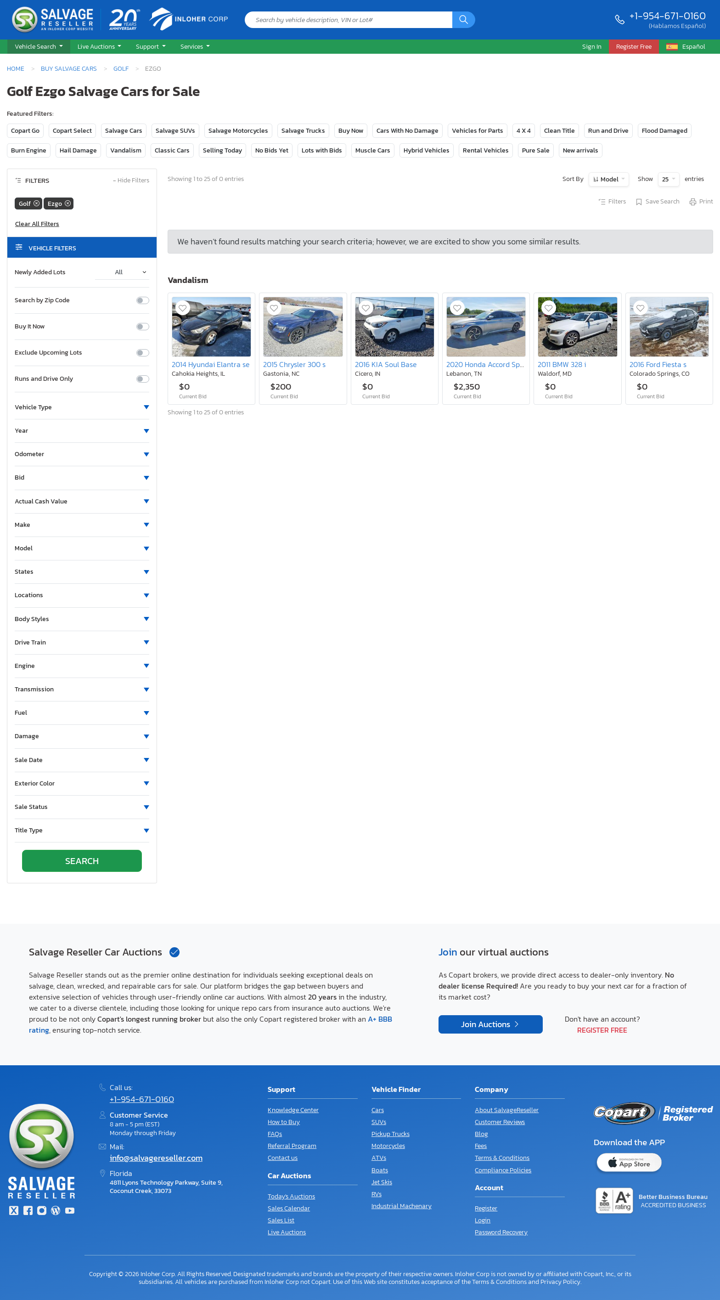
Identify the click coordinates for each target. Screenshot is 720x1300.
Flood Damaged (664, 131)
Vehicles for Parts (477, 131)
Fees (481, 1146)
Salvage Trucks (303, 131)
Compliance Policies (503, 1170)
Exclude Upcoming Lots (48, 353)
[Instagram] (42, 1211)
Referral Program (292, 1146)
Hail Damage (78, 150)
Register (486, 1208)
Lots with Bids (322, 150)
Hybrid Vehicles (427, 150)
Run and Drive (608, 131)
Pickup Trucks (390, 1134)
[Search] (463, 19)
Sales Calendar (289, 1208)
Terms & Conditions (502, 1158)
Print (700, 202)
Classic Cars (172, 150)
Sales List (281, 1220)
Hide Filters (131, 180)
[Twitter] (14, 1211)
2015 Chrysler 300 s (294, 364)
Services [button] (192, 46)
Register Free (602, 1029)
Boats (379, 1170)
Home (15, 68)
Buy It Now (30, 326)
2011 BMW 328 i (562, 364)
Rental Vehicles (486, 150)
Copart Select (72, 131)
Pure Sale (536, 150)
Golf (121, 68)
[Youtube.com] (70, 1211)
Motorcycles (388, 1146)
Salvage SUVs (175, 131)
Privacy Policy (560, 1281)
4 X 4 (524, 131)
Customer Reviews (500, 1122)
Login (482, 1220)
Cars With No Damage (408, 131)
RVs (376, 1194)
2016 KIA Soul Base (386, 364)
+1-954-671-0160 (668, 15)
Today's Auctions (291, 1196)
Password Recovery (501, 1232)
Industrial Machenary (401, 1206)
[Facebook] (27, 1211)
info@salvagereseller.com (156, 1158)
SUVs (378, 1122)
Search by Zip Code (42, 300)
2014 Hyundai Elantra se (211, 364)
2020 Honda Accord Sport (487, 364)
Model (609, 179)
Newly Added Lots (40, 272)
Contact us (283, 1158)
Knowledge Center (293, 1110)
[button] (38, 47)
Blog (481, 1134)
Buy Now (350, 131)
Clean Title (559, 131)
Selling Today (222, 150)
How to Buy (284, 1122)
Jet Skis (381, 1182)
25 (666, 179)
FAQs (275, 1134)
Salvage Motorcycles (238, 131)
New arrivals (580, 150)
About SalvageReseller (507, 1110)
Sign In (592, 46)
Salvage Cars (123, 131)
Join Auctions (486, 1024)
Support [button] (148, 46)
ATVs (378, 1158)
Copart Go (25, 131)
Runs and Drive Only (44, 379)
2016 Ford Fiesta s (658, 364)
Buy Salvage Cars (69, 68)
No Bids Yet (271, 150)
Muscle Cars (372, 150)
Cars (377, 1110)
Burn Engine (28, 150)
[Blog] (55, 1211)
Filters (611, 202)
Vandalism (125, 150)
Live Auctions (287, 1232)
